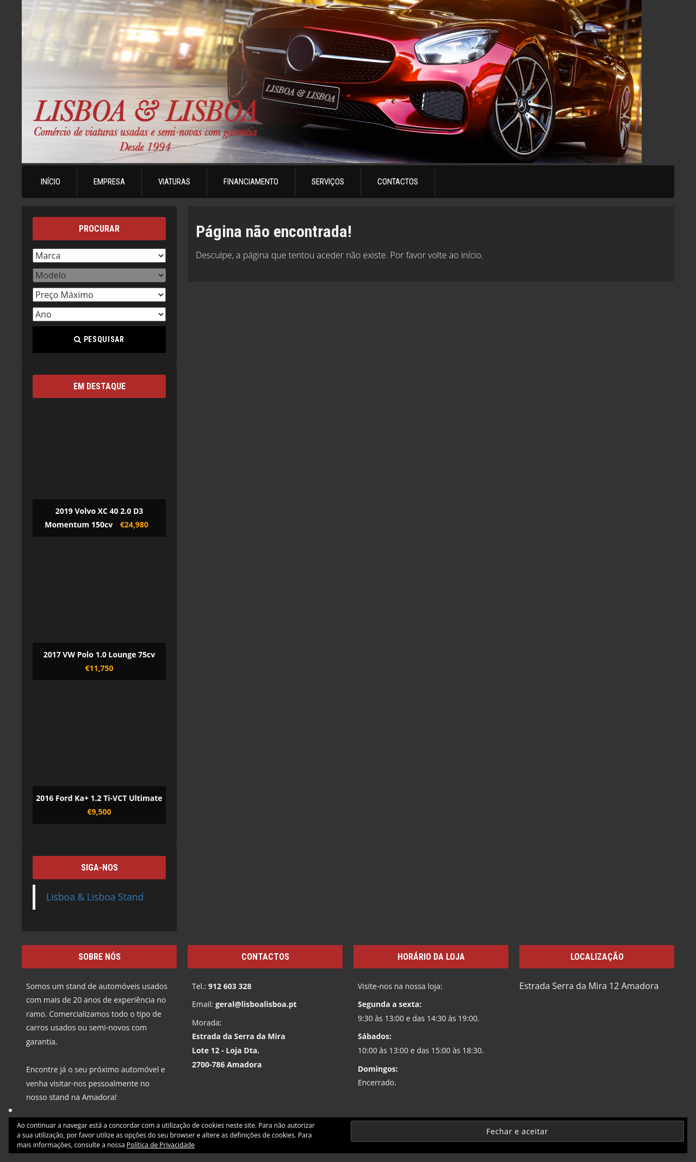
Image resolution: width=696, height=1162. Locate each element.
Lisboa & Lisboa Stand (95, 896)
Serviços (328, 182)
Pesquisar (99, 339)
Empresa (109, 182)
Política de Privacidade (161, 1144)
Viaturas (174, 182)
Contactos (397, 182)
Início (50, 182)
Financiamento (250, 182)
